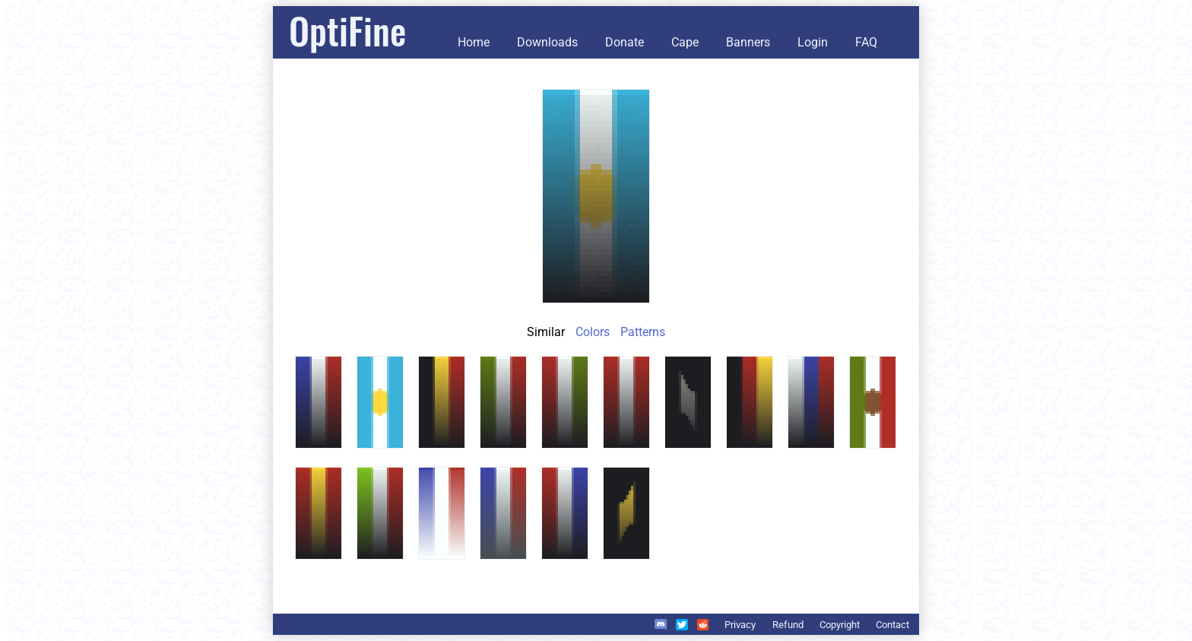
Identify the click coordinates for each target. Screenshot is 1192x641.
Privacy (740, 624)
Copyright (840, 624)
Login (812, 42)
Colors (592, 332)
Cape (685, 42)
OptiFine (347, 30)
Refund (788, 624)
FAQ (866, 42)
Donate (624, 42)
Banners (748, 42)
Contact (892, 624)
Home (474, 42)
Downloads (547, 42)
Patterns (642, 332)
